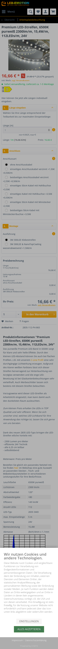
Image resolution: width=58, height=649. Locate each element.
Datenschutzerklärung (35, 640)
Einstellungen (29, 621)
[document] (29, 585)
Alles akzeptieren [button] (29, 629)
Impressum (17, 640)
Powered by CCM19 (29, 646)
